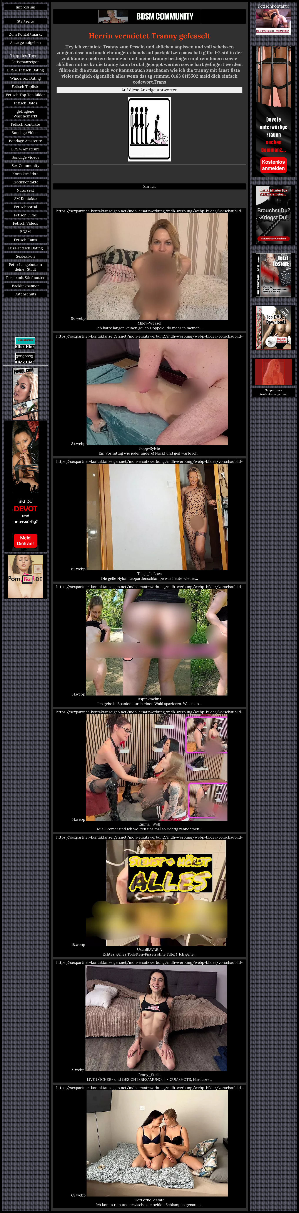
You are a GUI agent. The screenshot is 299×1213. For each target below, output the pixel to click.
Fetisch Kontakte (25, 124)
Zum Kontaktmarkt (25, 34)
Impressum (25, 7)
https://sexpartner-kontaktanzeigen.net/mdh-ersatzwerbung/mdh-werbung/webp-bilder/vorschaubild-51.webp (149, 770)
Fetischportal (25, 206)
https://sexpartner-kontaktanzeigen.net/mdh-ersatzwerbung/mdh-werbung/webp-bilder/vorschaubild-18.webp (149, 896)
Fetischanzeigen (25, 61)
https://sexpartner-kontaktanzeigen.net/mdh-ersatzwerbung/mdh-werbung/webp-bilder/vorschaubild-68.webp (149, 1146)
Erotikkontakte (25, 182)
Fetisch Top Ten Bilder (25, 94)
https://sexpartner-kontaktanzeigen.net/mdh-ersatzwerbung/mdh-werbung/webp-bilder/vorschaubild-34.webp (149, 395)
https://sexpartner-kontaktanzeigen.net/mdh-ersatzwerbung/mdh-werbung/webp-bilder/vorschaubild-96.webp (149, 269)
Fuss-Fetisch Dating (25, 248)
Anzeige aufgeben (25, 42)
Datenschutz (25, 294)
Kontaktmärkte (25, 173)
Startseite (25, 21)
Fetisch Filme (25, 215)
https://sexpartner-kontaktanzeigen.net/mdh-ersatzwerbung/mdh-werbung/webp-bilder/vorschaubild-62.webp (149, 520)
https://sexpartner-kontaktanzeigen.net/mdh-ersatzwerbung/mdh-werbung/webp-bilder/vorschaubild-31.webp (149, 645)
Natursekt (25, 190)
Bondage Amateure (25, 140)
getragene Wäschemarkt (25, 114)
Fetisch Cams (25, 239)
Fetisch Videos (25, 223)
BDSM (25, 231)
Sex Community (25, 165)
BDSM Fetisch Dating (25, 70)
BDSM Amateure (25, 149)
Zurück (149, 186)
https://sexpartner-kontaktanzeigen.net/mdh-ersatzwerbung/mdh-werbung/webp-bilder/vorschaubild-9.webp (149, 1021)
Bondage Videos (25, 132)
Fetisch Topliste (25, 86)
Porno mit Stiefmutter (25, 277)
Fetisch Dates (25, 103)
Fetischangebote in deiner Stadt (25, 267)
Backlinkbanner (25, 285)
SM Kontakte (25, 198)
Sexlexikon (25, 256)
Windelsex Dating (25, 78)
